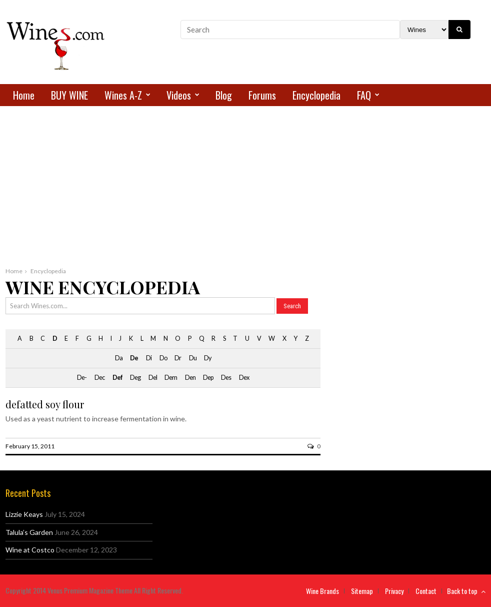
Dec (99, 377)
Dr (177, 358)
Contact (426, 590)
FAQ (364, 95)
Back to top (466, 590)
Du (192, 358)
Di (149, 358)
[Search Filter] (424, 29)
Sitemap (362, 590)
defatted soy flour (45, 404)
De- (81, 377)
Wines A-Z (123, 95)
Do (163, 358)
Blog (224, 95)
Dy (207, 358)
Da (118, 358)
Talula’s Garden (29, 532)
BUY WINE (69, 95)
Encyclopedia (316, 95)
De (134, 358)
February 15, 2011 (30, 446)
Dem (170, 377)
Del (152, 377)
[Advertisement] (245, 191)
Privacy (394, 590)
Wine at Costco (30, 549)
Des (226, 377)
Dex (244, 377)
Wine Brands (322, 590)
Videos (178, 95)
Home (23, 95)
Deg (135, 377)
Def (117, 377)
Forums (262, 95)
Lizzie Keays (24, 514)
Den (190, 377)
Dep (208, 377)
